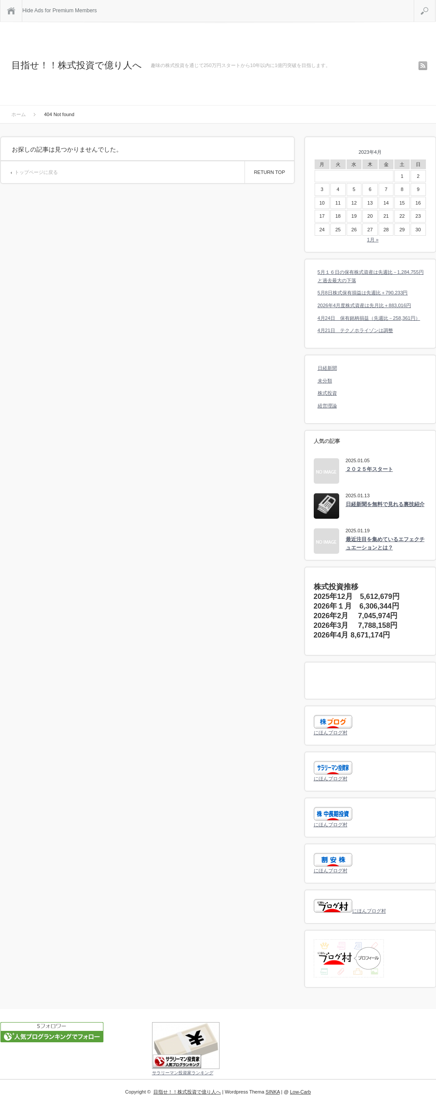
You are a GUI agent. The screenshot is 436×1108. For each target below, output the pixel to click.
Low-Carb (300, 1091)
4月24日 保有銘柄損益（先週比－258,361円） (369, 318)
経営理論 (327, 405)
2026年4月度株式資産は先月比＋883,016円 (364, 305)
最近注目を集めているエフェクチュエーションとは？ (385, 543)
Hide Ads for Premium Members (59, 10)
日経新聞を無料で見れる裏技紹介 (385, 504)
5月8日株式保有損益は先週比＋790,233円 (363, 292)
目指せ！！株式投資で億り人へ (76, 65)
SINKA (273, 1091)
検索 (435, 3)
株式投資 (327, 393)
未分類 (325, 380)
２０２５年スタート (369, 469)
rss (422, 65)
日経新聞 (327, 368)
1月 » (372, 239)
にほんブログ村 (330, 732)
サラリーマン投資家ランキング (182, 1072)
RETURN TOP (269, 172)
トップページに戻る (36, 172)
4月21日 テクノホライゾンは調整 (355, 330)
